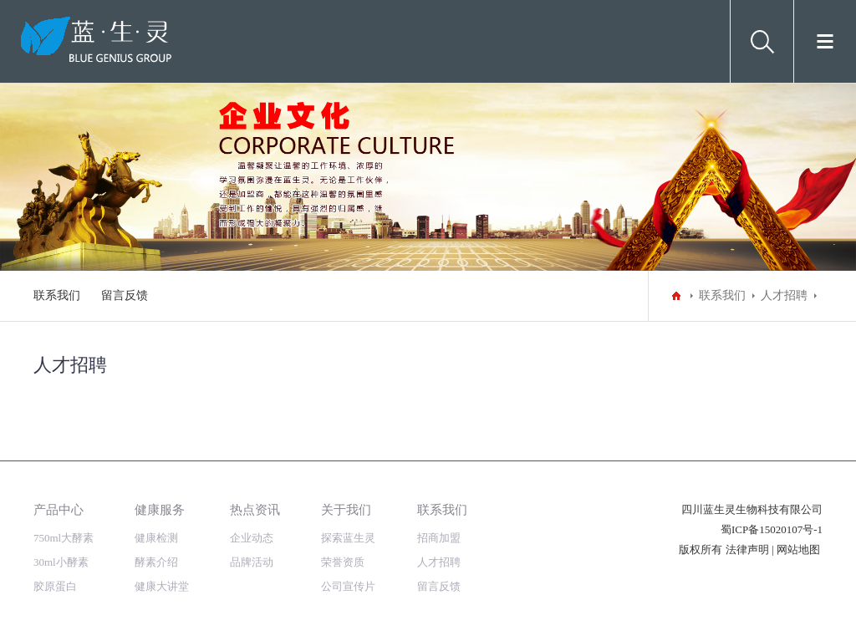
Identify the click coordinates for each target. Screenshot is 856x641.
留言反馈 (124, 295)
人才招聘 (784, 295)
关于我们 (346, 509)
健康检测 (156, 538)
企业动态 (251, 538)
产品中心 (58, 509)
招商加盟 (439, 538)
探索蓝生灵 (348, 538)
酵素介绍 (156, 562)
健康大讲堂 (162, 586)
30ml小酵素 (61, 562)
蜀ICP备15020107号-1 (772, 529)
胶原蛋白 (55, 586)
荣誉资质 (342, 562)
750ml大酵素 (63, 538)
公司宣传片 (348, 586)
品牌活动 (251, 562)
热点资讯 (255, 509)
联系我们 (56, 295)
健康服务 (160, 509)
